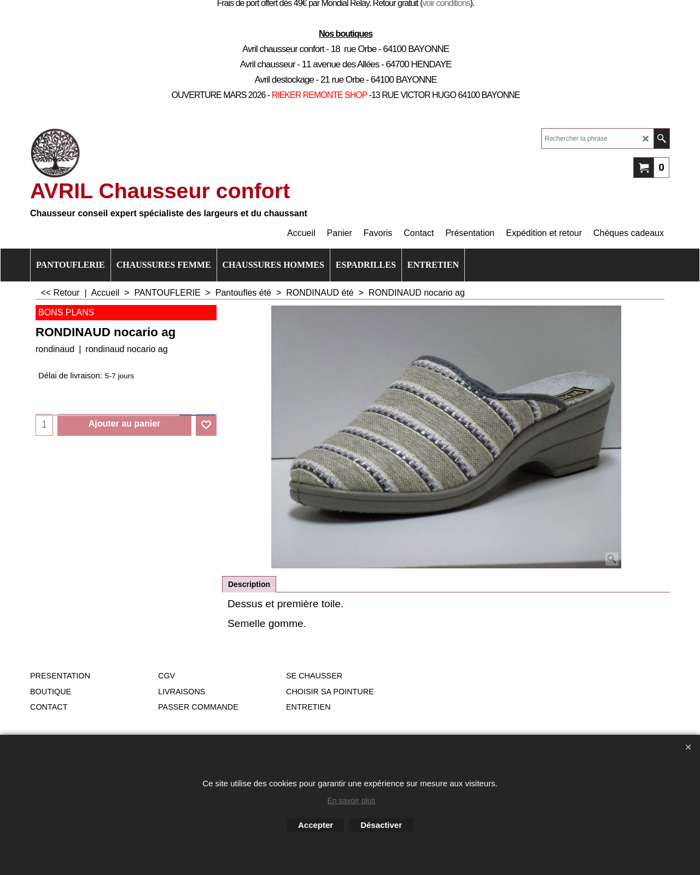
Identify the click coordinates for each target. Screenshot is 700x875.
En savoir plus (352, 800)
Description (249, 584)
